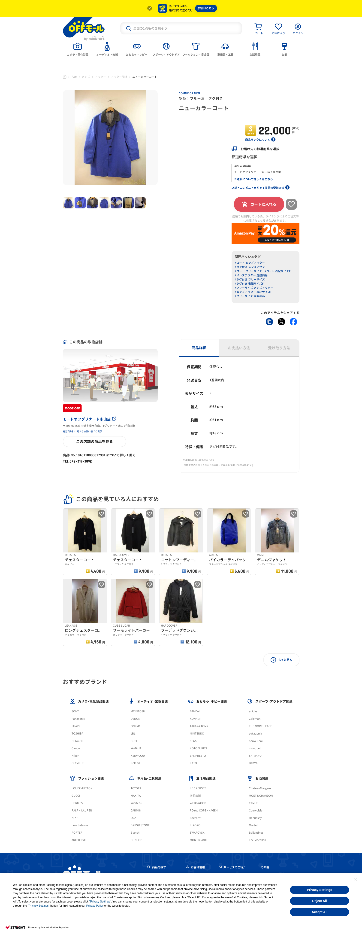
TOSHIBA (77, 733)
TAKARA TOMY (199, 726)
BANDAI (195, 711)
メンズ (86, 77)
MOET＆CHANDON (261, 796)
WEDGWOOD (198, 803)
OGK (133, 818)
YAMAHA (136, 748)
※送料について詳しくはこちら (253, 179)
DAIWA (253, 763)
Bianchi (135, 833)
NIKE (75, 818)
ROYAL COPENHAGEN (204, 810)
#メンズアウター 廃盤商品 (251, 275)
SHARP (76, 726)
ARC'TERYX (79, 840)
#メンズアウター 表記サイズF (253, 292)
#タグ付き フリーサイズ (250, 279)
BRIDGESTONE (140, 825)
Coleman (254, 719)
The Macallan (257, 840)
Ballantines (256, 833)
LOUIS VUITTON (82, 788)
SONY (75, 711)
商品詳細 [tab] (199, 347)
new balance (80, 825)
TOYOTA (136, 788)
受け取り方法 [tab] (279, 348)
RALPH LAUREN (82, 810)
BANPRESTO (198, 756)
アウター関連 (119, 77)
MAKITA (136, 796)
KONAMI (195, 719)
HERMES (77, 803)
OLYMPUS (78, 763)
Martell (253, 825)
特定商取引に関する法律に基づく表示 (82, 431)
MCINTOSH (138, 711)
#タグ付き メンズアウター (251, 267)
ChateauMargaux (260, 788)
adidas (253, 711)
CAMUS (253, 803)
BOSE (134, 741)
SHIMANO (255, 756)
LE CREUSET (198, 788)
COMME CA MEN (189, 93)
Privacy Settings (319, 890)
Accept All (319, 912)
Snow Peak (256, 741)
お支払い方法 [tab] (239, 348)
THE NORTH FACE (260, 726)
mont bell (255, 748)
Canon (76, 748)
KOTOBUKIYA (198, 748)
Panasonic (78, 719)
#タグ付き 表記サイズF (249, 284)
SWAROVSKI (197, 833)
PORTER (77, 833)
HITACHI (77, 741)
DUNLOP (136, 840)
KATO (193, 763)
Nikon (75, 756)
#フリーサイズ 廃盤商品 (250, 296)
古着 (74, 77)
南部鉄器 (195, 796)
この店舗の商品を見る (94, 441)
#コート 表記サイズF (278, 271)
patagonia (255, 733)
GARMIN (136, 810)
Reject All (319, 901)
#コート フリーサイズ (248, 271)
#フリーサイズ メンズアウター (254, 288)
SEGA (193, 741)
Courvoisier (256, 810)
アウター (100, 77)
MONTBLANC (198, 840)
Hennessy (255, 818)
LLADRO (195, 825)
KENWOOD (138, 756)
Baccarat (196, 818)
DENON (135, 719)
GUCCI (76, 796)
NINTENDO (197, 733)
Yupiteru (136, 803)
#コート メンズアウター (250, 263)
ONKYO (135, 726)
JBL (133, 733)
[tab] (77, 49)
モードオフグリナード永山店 (89, 419)
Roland (135, 763)
